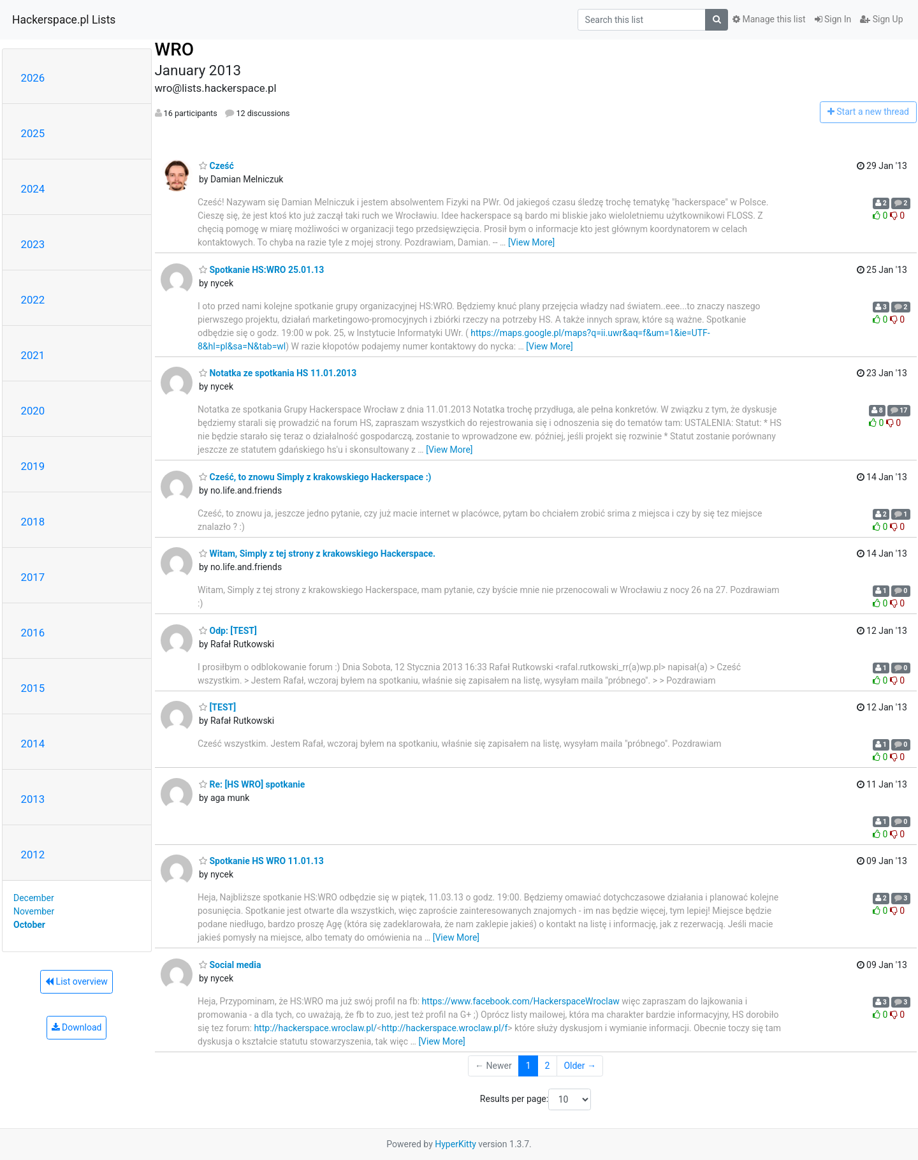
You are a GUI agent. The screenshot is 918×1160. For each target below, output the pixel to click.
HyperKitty (455, 1144)
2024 (33, 188)
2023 (33, 244)
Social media (230, 965)
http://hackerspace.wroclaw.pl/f (444, 1028)
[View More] (531, 242)
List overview (76, 981)
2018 (33, 521)
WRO (174, 49)
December (33, 898)
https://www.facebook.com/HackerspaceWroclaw (521, 1001)
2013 (33, 799)
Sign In (833, 19)
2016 (33, 632)
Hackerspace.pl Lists (63, 19)
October (29, 925)
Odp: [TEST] (228, 631)
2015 (33, 688)
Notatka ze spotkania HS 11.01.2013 (277, 373)
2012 (33, 854)
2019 (33, 466)
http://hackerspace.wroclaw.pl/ (315, 1028)
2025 (33, 133)
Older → (580, 1066)
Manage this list (768, 19)
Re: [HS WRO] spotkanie (252, 784)
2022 (33, 299)
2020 (33, 410)
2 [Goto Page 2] (547, 1066)
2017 (33, 577)
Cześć (216, 166)
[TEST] (217, 707)
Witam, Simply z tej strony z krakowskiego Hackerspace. (317, 553)
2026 (33, 77)
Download (77, 1027)
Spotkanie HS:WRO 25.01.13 (261, 270)
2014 (33, 743)
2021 (33, 355)
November (33, 911)
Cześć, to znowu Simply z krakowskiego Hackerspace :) (315, 477)
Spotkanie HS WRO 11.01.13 (261, 861)
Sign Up (881, 19)
